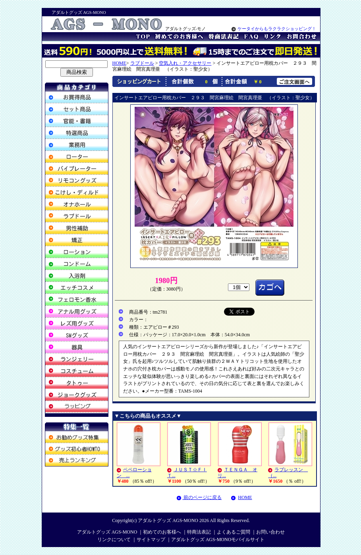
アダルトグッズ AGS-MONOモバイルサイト (218, 539)
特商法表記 (199, 532)
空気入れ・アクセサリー (185, 63)
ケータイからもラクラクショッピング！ (274, 29)
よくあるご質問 (233, 532)
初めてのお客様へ (162, 532)
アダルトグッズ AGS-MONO (168, 520)
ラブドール (142, 63)
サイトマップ (151, 539)
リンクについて (114, 539)
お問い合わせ (270, 532)
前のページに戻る (199, 497)
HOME (119, 63)
